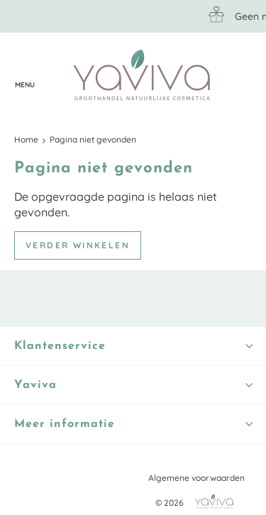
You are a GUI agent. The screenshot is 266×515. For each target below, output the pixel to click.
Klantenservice (53, 76)
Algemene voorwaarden (196, 477)
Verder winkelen (78, 245)
